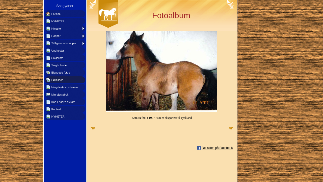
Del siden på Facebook (217, 148)
